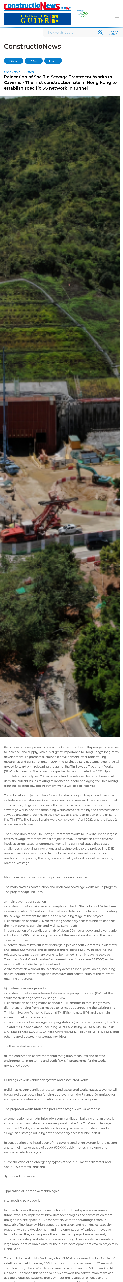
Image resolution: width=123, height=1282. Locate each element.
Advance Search (113, 32)
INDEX (13, 61)
